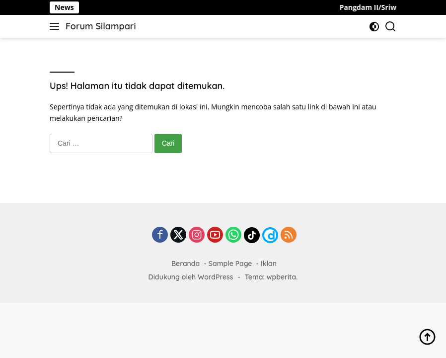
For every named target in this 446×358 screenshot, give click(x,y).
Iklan (269, 263)
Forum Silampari (101, 26)
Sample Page (230, 263)
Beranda (185, 263)
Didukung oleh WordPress (191, 276)
